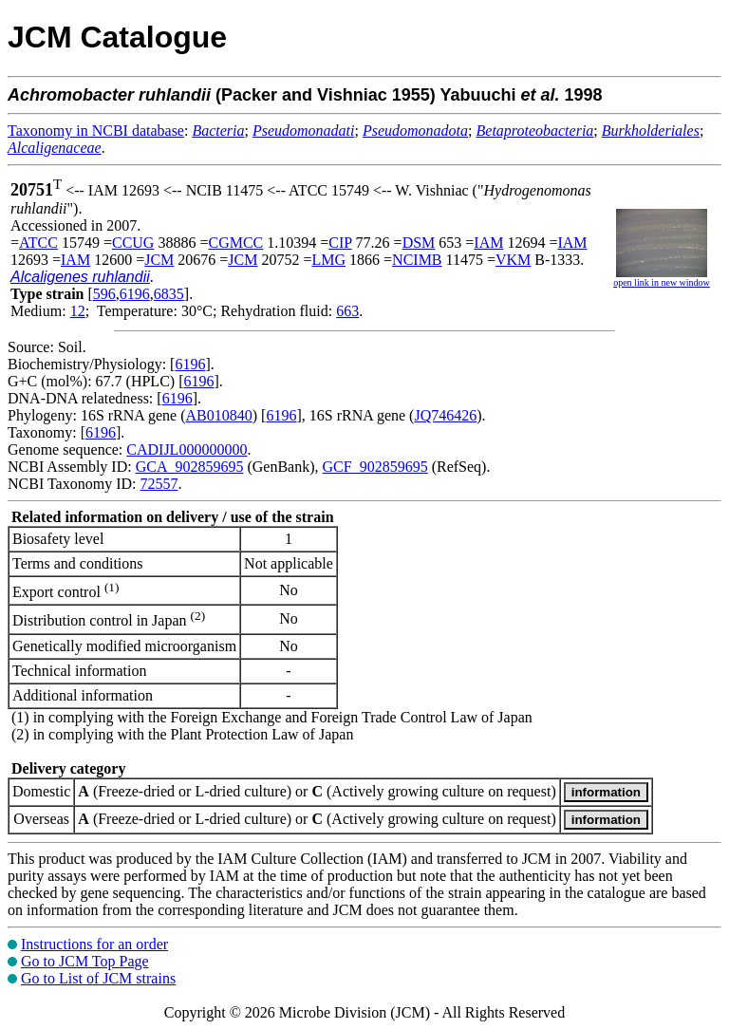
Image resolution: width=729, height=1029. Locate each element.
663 (347, 311)
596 (104, 294)
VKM (513, 260)
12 (77, 311)
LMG (328, 260)
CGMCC (235, 242)
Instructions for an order (94, 944)
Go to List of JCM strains (98, 978)
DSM (419, 242)
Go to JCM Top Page (85, 961)
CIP (339, 242)
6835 (169, 294)
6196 (135, 294)
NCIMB (416, 260)
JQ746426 (445, 415)
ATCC (38, 242)
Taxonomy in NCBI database (96, 130)
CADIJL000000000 (186, 449)
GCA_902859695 (190, 466)
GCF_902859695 (375, 466)
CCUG (133, 242)
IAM (488, 242)
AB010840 (219, 415)
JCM (159, 260)
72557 (159, 484)
